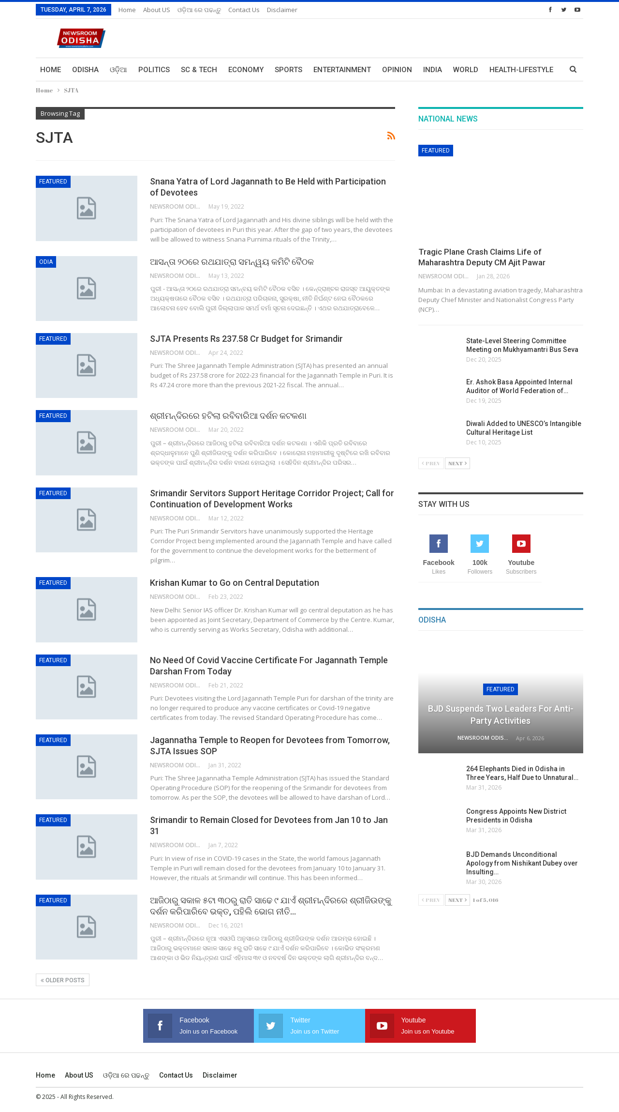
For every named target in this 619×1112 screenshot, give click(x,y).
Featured (53, 181)
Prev (431, 463)
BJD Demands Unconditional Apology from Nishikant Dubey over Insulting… (522, 863)
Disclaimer (282, 9)
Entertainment (342, 69)
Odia (46, 262)
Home (127, 9)
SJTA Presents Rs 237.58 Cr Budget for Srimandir (246, 339)
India (432, 69)
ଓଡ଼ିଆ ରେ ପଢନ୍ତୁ (199, 9)
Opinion (397, 69)
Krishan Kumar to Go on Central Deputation (234, 583)
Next (457, 463)
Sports (288, 69)
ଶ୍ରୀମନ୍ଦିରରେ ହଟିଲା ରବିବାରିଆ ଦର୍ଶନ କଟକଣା (228, 416)
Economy (246, 69)
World (465, 69)
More (499, 69)
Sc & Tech (199, 69)
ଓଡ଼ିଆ (118, 69)
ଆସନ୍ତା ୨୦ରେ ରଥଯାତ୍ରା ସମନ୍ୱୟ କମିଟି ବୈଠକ (232, 262)
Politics (154, 69)
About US (156, 9)
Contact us (244, 9)
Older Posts (63, 980)
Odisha (85, 69)
